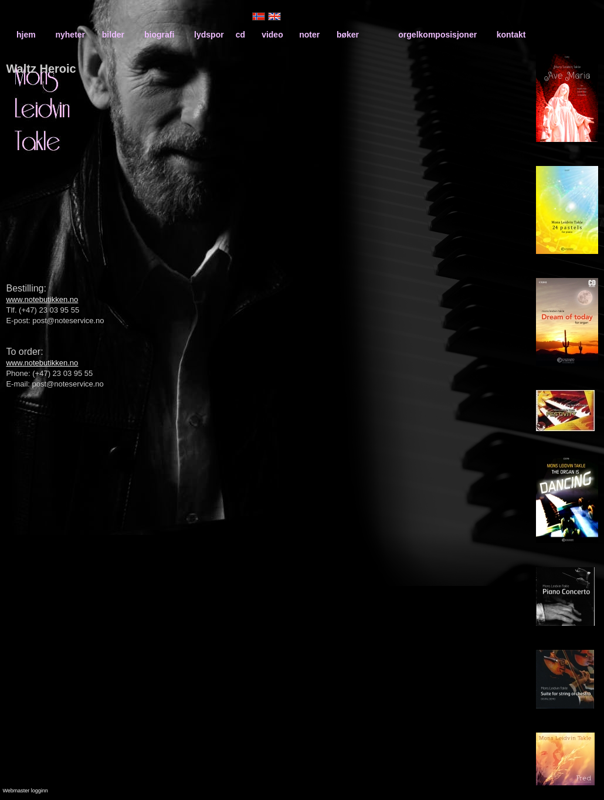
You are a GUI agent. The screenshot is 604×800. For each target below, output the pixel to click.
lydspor (209, 34)
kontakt (511, 34)
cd (240, 34)
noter (309, 34)
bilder (113, 34)
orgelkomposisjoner (437, 34)
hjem (26, 34)
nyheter (70, 34)
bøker (348, 34)
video (272, 34)
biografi (159, 34)
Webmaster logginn (24, 791)
